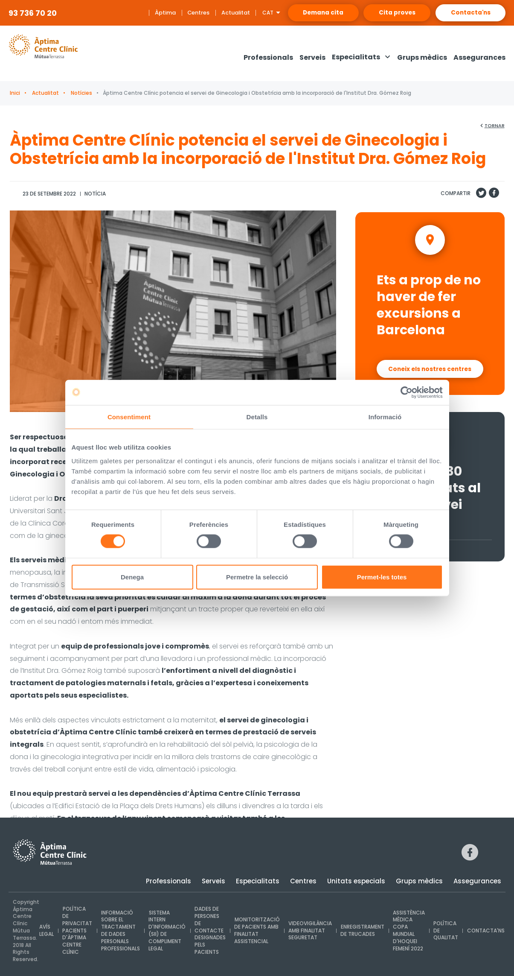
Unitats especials (356, 881)
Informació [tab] (385, 417)
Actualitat (213, 12)
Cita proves (387, 13)
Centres (176, 12)
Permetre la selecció (257, 577)
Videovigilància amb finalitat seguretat (309, 930)
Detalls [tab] (257, 417)
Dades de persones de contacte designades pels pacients (209, 931)
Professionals (168, 881)
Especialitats (257, 881)
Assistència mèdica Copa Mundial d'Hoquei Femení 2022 (407, 930)
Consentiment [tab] (129, 417)
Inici (15, 92)
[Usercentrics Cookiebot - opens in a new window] (405, 392)
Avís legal (46, 930)
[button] (361, 57)
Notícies (81, 92)
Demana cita (305, 13)
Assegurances (477, 881)
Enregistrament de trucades (361, 930)
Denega (132, 577)
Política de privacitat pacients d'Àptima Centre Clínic (77, 931)
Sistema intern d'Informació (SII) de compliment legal (166, 930)
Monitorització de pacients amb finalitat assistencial (256, 930)
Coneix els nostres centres (429, 367)
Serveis (213, 881)
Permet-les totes (382, 577)
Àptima (143, 12)
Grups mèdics (419, 881)
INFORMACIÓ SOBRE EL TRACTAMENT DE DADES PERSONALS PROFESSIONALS (120, 930)
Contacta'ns (467, 13)
